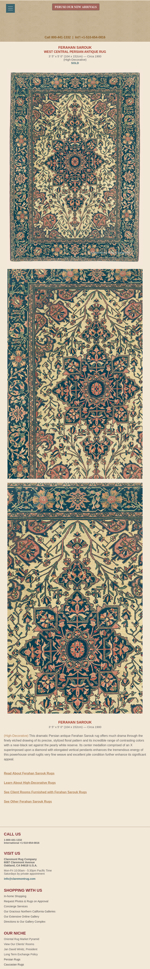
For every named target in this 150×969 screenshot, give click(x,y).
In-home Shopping (15, 896)
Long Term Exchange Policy (21, 954)
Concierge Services (16, 906)
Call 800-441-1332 (58, 37)
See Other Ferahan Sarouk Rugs (28, 801)
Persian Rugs (12, 959)
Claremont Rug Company (75, 27)
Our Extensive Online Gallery (21, 916)
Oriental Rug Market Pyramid (21, 939)
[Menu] (10, 8)
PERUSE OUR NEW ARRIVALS (76, 7)
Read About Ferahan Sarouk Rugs (29, 773)
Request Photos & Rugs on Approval (26, 901)
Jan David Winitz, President (20, 949)
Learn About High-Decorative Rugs (30, 782)
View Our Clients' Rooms (19, 944)
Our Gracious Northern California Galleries (29, 911)
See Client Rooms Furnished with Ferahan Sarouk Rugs (45, 792)
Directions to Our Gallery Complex (24, 921)
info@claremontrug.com (19, 878)
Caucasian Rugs (14, 964)
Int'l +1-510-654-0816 (90, 37)
